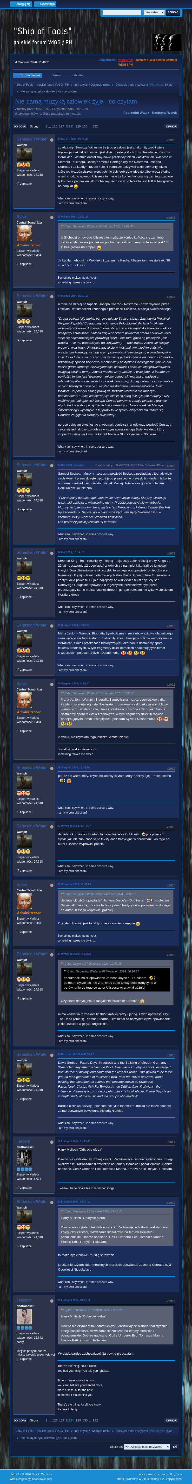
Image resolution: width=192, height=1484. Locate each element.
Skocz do (116, 1447)
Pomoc (142, 1474)
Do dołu (20, 126)
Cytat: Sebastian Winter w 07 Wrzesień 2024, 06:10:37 (100, 894)
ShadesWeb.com (42, 1478)
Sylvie (168, 84)
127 (61, 126)
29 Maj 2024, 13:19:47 (71, 552)
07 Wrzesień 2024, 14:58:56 (74, 953)
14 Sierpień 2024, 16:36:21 (74, 625)
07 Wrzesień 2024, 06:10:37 (74, 825)
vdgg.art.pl (125, 60)
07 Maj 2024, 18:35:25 (71, 465)
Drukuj (171, 126)
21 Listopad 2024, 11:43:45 (74, 1141)
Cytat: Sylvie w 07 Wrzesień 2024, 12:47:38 (93, 963)
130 (84, 126)
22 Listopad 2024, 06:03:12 (74, 1201)
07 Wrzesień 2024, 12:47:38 (74, 884)
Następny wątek (164, 112)
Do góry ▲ (176, 1474)
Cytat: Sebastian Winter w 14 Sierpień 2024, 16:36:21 (100, 693)
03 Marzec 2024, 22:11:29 (73, 216)
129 (78, 126)
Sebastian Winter (32, 139)
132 (95, 126)
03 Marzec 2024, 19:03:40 (73, 139)
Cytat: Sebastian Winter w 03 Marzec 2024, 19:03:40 (99, 226)
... (50, 126)
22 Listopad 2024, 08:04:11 (74, 1300)
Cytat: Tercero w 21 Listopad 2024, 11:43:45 (93, 1211)
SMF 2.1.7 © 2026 (20, 1474)
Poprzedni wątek (136, 112)
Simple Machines (42, 1474)
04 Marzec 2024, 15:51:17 (73, 295)
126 (54, 126)
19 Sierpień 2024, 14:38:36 (74, 767)
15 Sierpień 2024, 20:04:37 (74, 683)
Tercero (23, 1141)
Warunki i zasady (158, 1474)
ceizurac (24, 1300)
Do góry (20, 1420)
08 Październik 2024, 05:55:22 (76, 1054)
